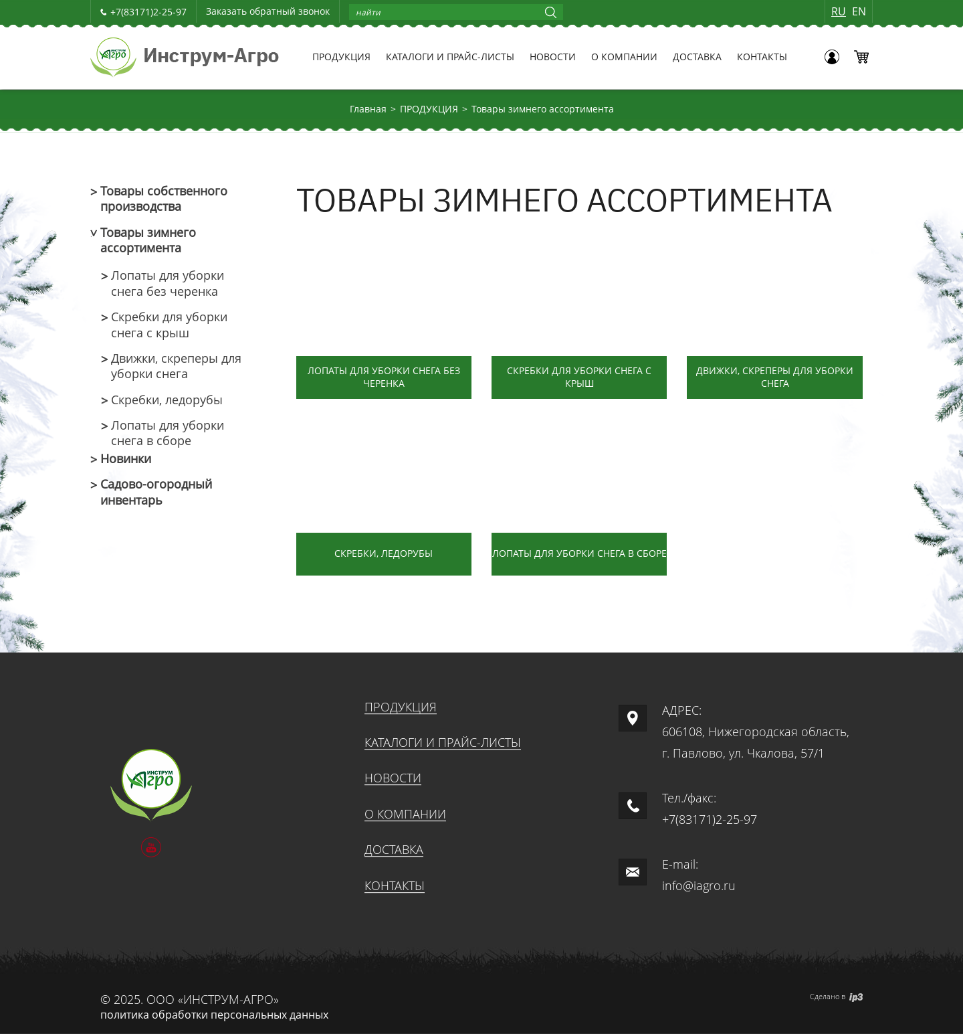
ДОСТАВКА (697, 56)
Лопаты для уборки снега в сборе (167, 433)
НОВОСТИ (553, 56)
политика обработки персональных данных (214, 1014)
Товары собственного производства (163, 198)
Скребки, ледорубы (167, 400)
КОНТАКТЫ (762, 56)
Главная (368, 108)
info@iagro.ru (699, 885)
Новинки (125, 458)
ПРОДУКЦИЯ (341, 56)
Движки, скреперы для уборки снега (176, 366)
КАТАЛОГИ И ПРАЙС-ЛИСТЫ (450, 56)
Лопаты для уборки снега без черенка (167, 283)
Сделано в (836, 996)
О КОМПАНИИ (624, 56)
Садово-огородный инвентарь (156, 492)
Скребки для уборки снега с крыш (169, 324)
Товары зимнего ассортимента (542, 108)
